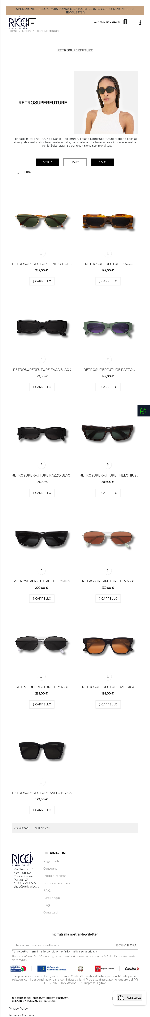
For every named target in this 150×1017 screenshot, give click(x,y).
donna (47, 162)
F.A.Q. (47, 890)
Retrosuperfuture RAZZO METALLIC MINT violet (108, 370)
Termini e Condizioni (22, 1015)
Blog (46, 905)
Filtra (23, 172)
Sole (102, 162)
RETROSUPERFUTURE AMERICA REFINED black (108, 687)
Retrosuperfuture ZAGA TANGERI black (108, 264)
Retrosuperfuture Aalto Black (42, 793)
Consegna (50, 868)
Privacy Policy (18, 1008)
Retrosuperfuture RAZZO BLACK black (42, 475)
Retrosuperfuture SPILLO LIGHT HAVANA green (42, 264)
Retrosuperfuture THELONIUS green (108, 475)
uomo (75, 162)
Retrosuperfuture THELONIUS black (41, 581)
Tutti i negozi (52, 898)
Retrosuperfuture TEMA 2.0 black (42, 687)
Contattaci (50, 912)
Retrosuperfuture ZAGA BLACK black (42, 370)
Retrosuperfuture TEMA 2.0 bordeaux (108, 581)
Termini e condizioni (56, 883)
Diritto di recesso (54, 876)
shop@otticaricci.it (26, 886)
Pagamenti (51, 861)
